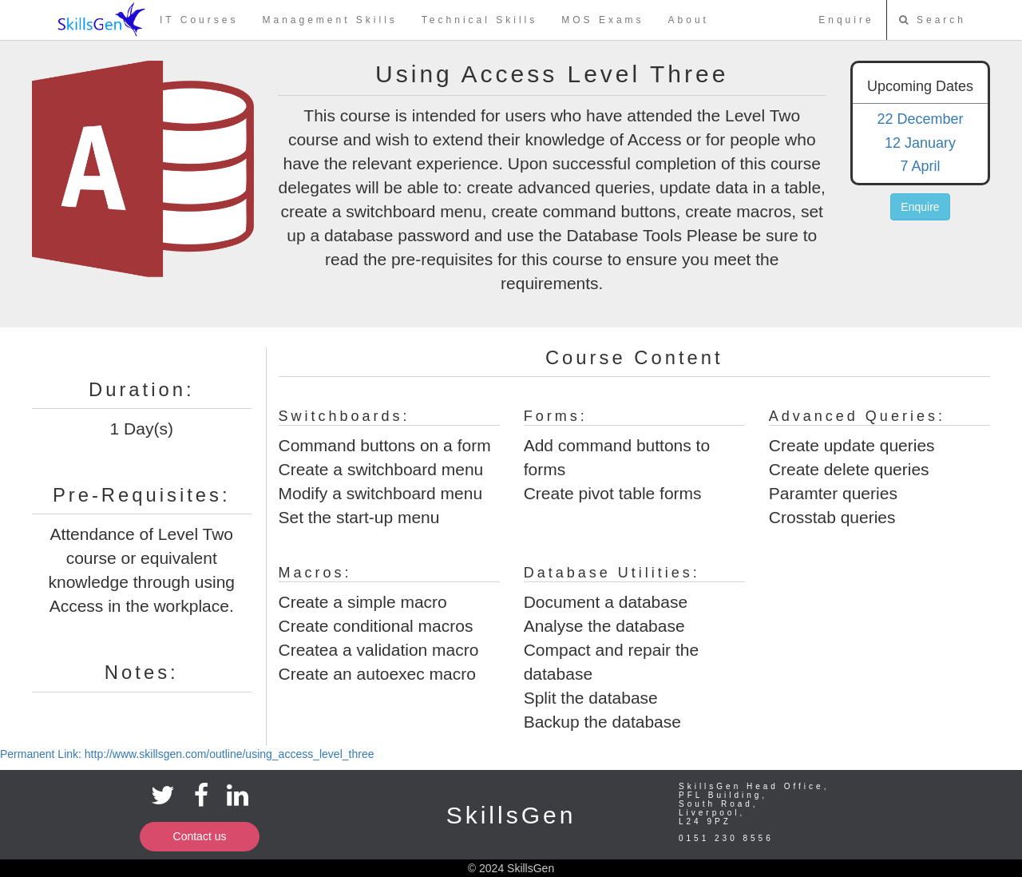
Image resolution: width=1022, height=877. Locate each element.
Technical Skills (479, 20)
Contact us (200, 836)
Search (932, 20)
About (688, 20)
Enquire (845, 20)
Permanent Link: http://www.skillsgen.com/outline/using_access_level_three (187, 754)
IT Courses (199, 20)
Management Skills (329, 20)
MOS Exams (602, 20)
